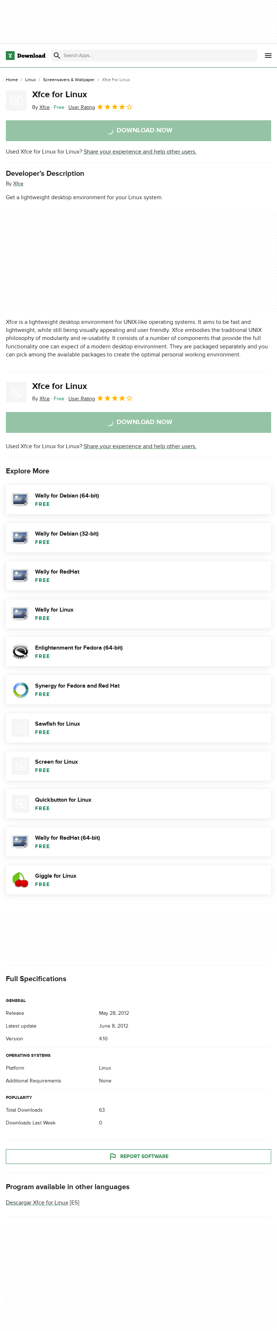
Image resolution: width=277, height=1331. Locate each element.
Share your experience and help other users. (140, 151)
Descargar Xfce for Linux (37, 1202)
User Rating (100, 106)
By (41, 107)
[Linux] (30, 80)
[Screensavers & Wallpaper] (69, 80)
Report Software (138, 1156)
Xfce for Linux (59, 94)
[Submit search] (57, 55)
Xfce (18, 184)
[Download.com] (25, 55)
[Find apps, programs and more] (154, 55)
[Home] (12, 80)
